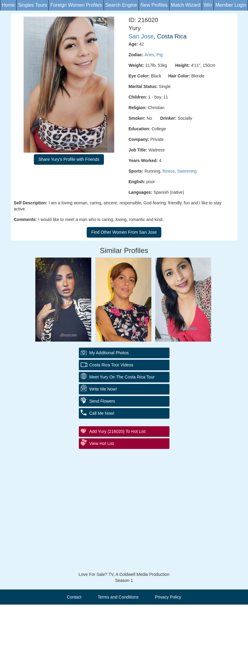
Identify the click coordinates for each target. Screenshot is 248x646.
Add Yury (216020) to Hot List (117, 431)
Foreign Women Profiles (76, 5)
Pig (159, 54)
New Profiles (154, 5)
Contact (74, 597)
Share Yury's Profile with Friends (68, 159)
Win (208, 5)
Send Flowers (102, 401)
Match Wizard (186, 5)
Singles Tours (32, 5)
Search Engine (121, 5)
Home (8, 5)
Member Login (230, 5)
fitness (169, 171)
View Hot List (101, 443)
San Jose (141, 36)
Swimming (187, 171)
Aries (149, 54)
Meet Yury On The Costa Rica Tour (122, 377)
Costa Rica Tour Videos (111, 364)
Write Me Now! (103, 389)
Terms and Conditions (118, 597)
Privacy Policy (168, 597)
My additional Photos (109, 352)
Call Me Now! (101, 413)
